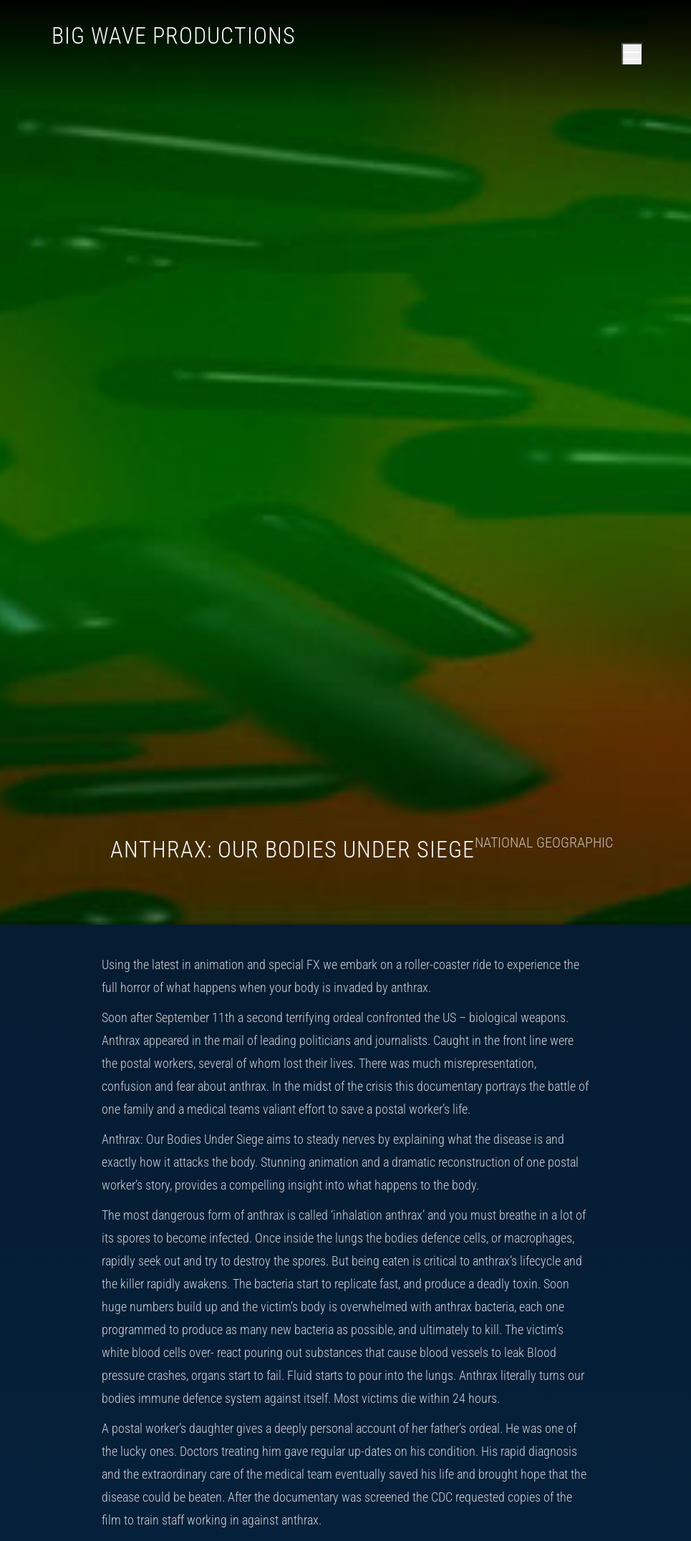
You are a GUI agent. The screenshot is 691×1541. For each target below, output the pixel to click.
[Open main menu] (632, 53)
